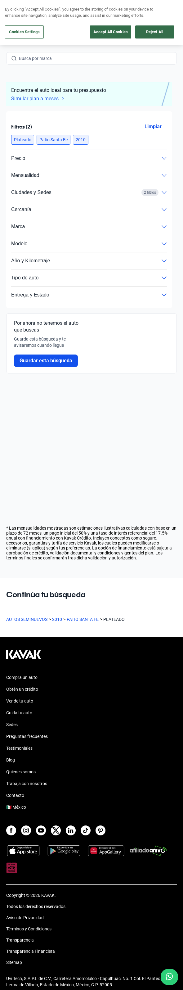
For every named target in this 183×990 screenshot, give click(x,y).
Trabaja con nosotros (26, 783)
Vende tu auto (19, 700)
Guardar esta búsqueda (46, 361)
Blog (10, 759)
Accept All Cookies (110, 31)
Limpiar (153, 126)
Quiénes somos (21, 771)
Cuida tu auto (19, 712)
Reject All (154, 31)
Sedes (12, 724)
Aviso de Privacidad (25, 917)
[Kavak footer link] (23, 658)
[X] (56, 830)
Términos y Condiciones (28, 928)
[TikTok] (86, 830)
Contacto (15, 795)
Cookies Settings (24, 31)
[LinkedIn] (71, 830)
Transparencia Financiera (30, 951)
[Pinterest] (100, 830)
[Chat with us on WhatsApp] (169, 977)
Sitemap (14, 962)
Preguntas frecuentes (27, 736)
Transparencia (20, 940)
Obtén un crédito (22, 689)
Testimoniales (19, 748)
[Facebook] (11, 830)
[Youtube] (41, 830)
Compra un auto (22, 677)
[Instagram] (26, 830)
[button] (22, 140)
